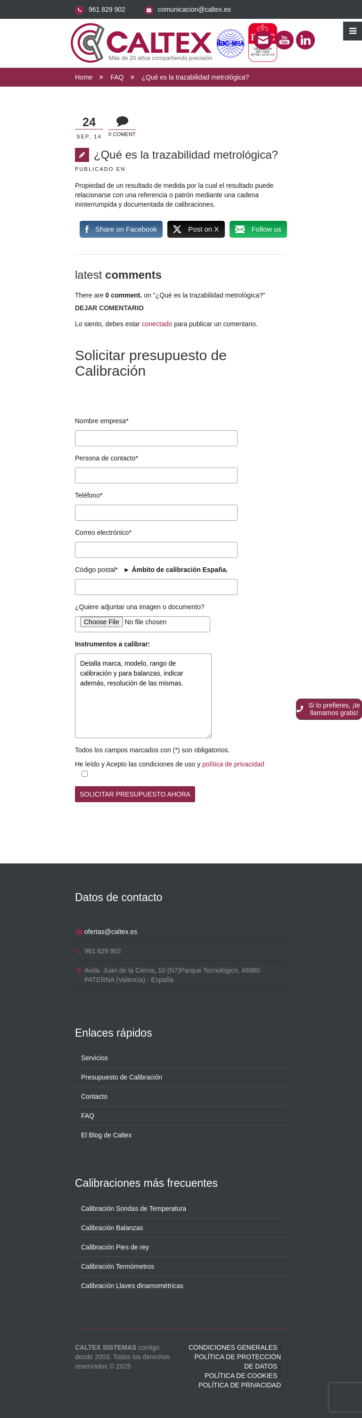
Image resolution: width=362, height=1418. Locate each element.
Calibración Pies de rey (115, 1247)
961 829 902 (107, 9)
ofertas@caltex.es (110, 931)
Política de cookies (241, 1375)
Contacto (94, 1096)
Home (83, 77)
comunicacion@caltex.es (194, 9)
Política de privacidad (239, 1385)
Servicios (94, 1058)
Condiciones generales (233, 1347)
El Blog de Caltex (106, 1135)
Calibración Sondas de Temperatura (133, 1208)
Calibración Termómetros (117, 1266)
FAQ (116, 77)
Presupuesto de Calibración (121, 1077)
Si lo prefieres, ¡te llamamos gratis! (328, 709)
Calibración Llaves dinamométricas (132, 1285)
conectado (157, 324)
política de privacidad (233, 764)
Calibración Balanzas (112, 1228)
